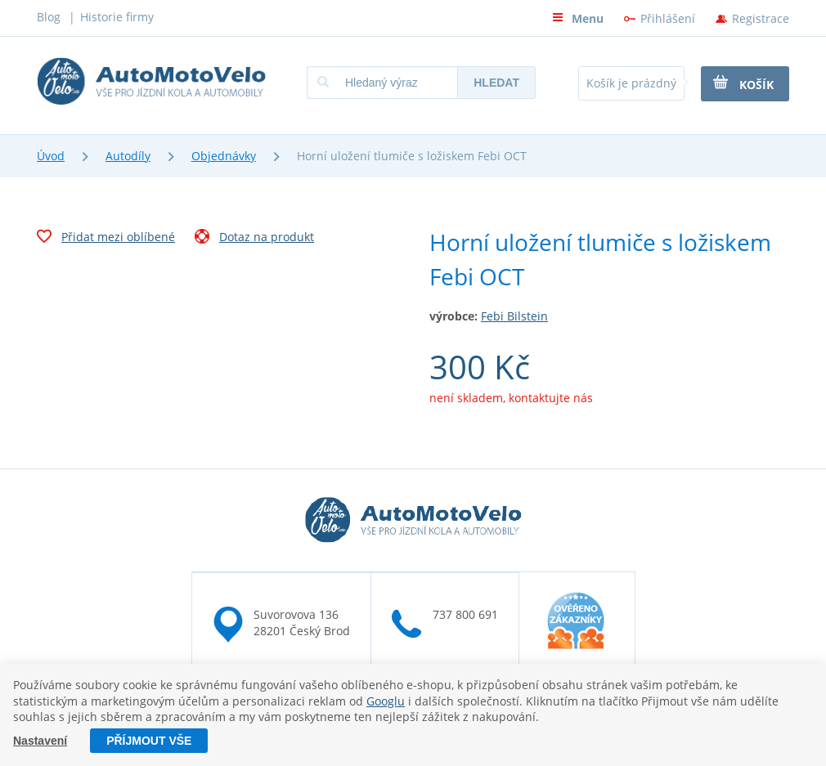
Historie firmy (117, 17)
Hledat (496, 82)
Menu (578, 18)
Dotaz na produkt (254, 239)
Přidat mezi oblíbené (106, 239)
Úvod (51, 156)
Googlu (385, 701)
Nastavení (40, 740)
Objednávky (223, 156)
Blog (49, 17)
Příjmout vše (148, 740)
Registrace (760, 18)
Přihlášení (667, 18)
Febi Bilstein (514, 316)
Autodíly (127, 156)
